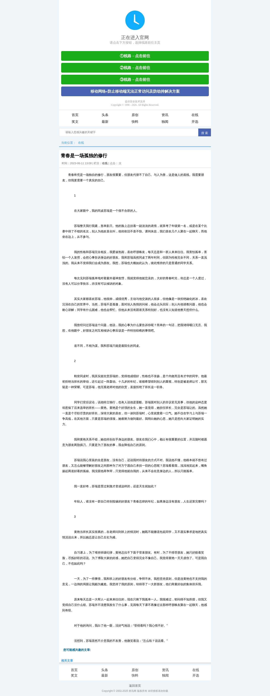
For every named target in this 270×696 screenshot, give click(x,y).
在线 (195, 115)
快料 (135, 121)
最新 (105, 121)
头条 (105, 115)
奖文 (75, 121)
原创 (135, 115)
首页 (75, 115)
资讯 (165, 115)
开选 (195, 121)
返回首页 (135, 685)
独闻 (165, 121)
